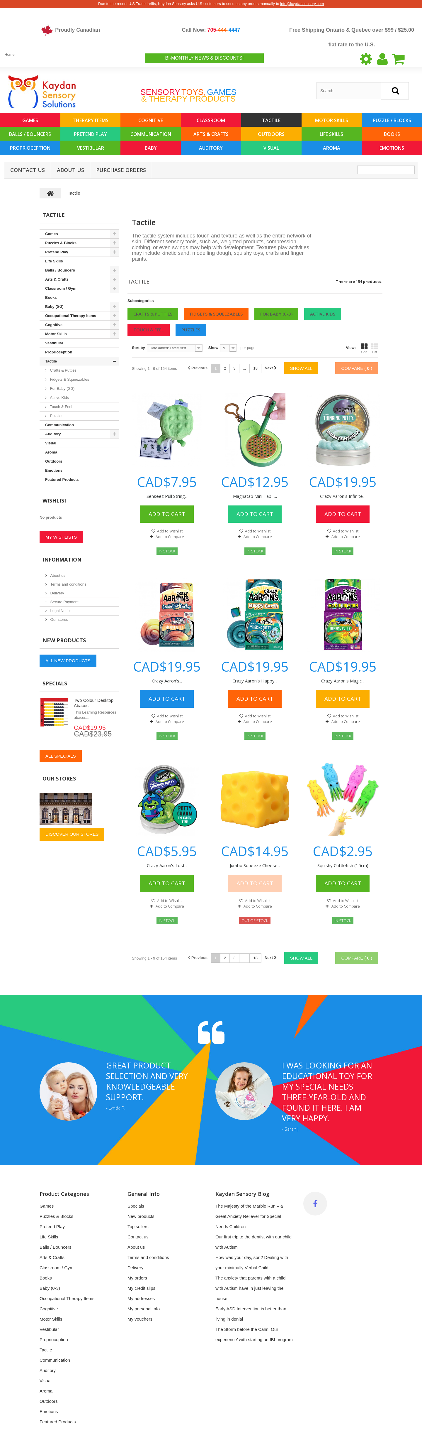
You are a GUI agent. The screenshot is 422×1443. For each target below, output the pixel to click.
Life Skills (331, 134)
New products (64, 640)
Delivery (56, 593)
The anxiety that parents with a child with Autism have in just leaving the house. (250, 1288)
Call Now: (211, 30)
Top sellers (138, 1226)
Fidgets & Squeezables (216, 314)
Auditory (211, 148)
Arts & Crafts (211, 134)
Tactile (271, 120)
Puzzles (190, 330)
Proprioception (30, 148)
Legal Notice (60, 610)
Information (61, 559)
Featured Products (62, 479)
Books (392, 134)
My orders (137, 1277)
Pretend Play (90, 134)
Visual (271, 148)
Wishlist (55, 500)
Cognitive (150, 120)
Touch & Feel (148, 330)
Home (9, 54)
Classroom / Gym (60, 288)
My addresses (141, 1298)
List (374, 348)
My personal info (143, 1308)
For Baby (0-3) (276, 314)
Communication (150, 134)
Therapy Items (90, 120)
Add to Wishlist (169, 531)
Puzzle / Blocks (392, 120)
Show (213, 347)
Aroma (331, 148)
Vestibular (90, 148)
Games (30, 120)
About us (70, 169)
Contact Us (27, 169)
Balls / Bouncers (30, 134)
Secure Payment (64, 602)
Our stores (58, 619)
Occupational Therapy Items (70, 315)
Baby (151, 148)
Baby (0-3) (54, 306)
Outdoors (271, 134)
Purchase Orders (121, 169)
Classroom (211, 120)
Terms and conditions (67, 584)
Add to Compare (170, 536)
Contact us (138, 1236)
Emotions (392, 148)
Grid (364, 348)
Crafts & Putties (152, 314)
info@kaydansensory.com (302, 3)
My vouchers (139, 1318)
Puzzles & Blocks (60, 243)
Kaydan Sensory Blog (242, 1193)
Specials (54, 683)
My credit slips (141, 1288)
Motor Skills (331, 120)
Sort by (138, 347)
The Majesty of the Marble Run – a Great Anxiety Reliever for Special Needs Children (249, 1216)
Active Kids (322, 314)
